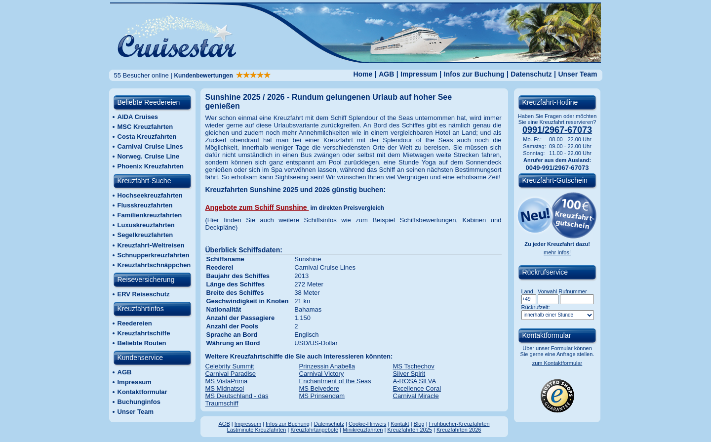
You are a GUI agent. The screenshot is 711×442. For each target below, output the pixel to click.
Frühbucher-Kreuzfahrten (459, 424)
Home (362, 74)
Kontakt (400, 424)
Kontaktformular (142, 392)
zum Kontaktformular (557, 363)
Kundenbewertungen (222, 75)
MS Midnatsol (224, 388)
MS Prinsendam (322, 396)
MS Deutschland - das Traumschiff (237, 399)
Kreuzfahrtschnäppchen (154, 265)
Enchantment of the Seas (335, 381)
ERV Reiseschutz (144, 294)
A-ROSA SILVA (414, 381)
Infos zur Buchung (474, 74)
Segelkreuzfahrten (145, 235)
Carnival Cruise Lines (150, 146)
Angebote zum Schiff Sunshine (257, 207)
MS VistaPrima (226, 381)
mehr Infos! (557, 252)
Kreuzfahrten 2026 (458, 430)
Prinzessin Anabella (327, 366)
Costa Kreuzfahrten (147, 136)
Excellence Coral (417, 388)
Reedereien (135, 323)
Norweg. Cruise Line (149, 156)
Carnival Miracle (416, 396)
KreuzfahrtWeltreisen (151, 245)
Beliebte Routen (142, 343)
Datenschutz (531, 74)
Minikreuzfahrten (363, 430)
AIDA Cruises (138, 117)
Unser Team (577, 74)
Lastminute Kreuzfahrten (256, 430)
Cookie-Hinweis (367, 424)
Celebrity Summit (229, 366)
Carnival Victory (321, 373)
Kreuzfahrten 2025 (409, 430)
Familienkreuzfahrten (150, 215)
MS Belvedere (319, 388)
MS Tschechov (413, 366)
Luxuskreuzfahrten (146, 225)
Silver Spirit (409, 373)
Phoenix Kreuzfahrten (151, 166)
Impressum (418, 74)
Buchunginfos (139, 401)
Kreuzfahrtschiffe (144, 333)
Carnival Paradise (230, 373)
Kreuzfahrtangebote (314, 430)
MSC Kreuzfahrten (145, 126)
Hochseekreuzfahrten (150, 195)
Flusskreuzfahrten (145, 205)
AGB (386, 74)
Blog (419, 424)
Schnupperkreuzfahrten (154, 255)
